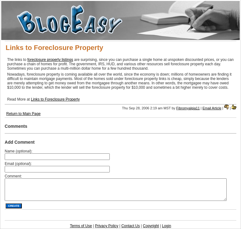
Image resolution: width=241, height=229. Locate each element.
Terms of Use (81, 226)
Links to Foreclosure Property (55, 99)
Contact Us (130, 226)
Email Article (212, 108)
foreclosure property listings (50, 59)
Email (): (18, 164)
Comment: (13, 176)
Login (166, 226)
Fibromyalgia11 (188, 108)
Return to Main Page (23, 114)
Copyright (151, 226)
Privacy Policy (106, 226)
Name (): (18, 151)
